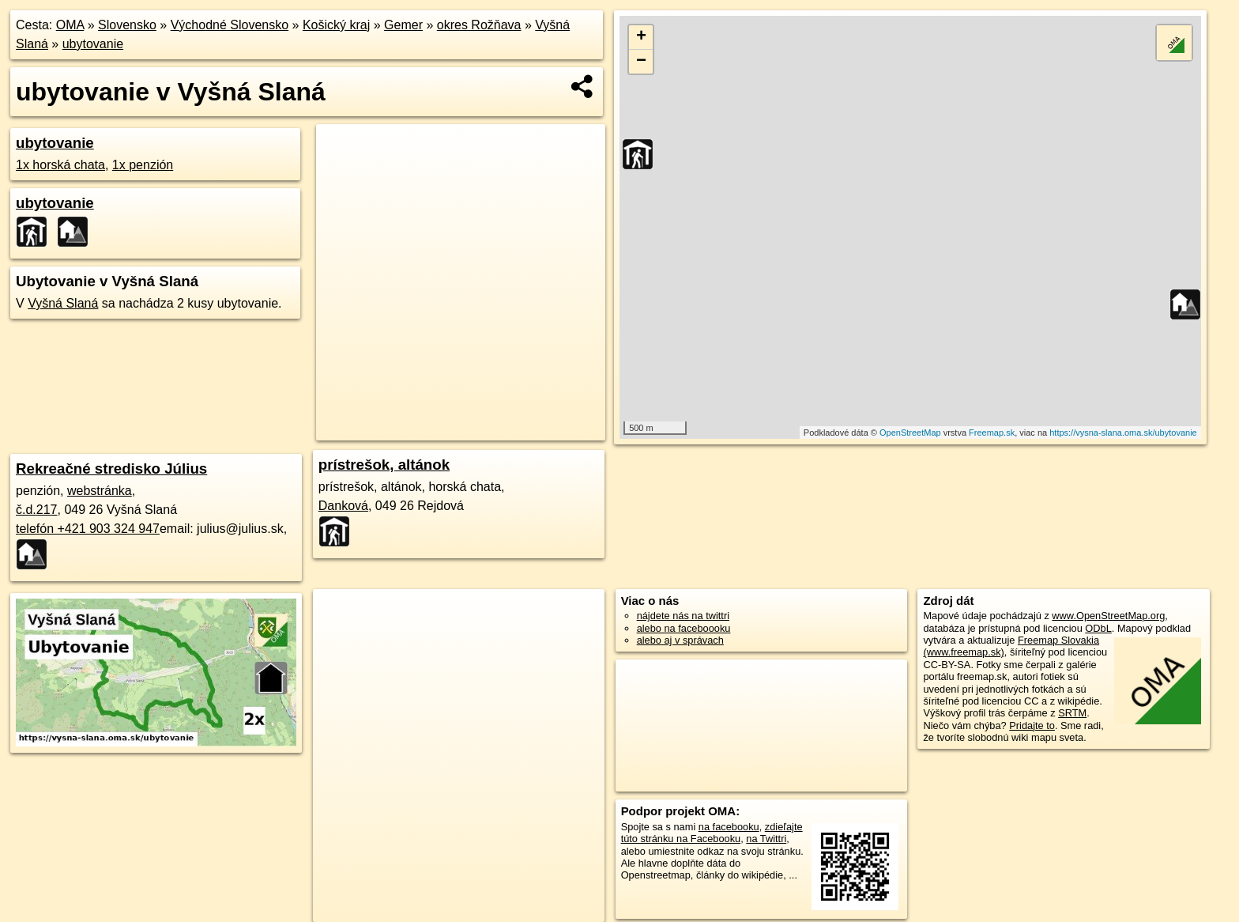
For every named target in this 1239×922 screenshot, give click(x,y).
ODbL (1098, 628)
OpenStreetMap (910, 432)
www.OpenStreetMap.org (1108, 616)
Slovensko (127, 25)
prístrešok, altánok (384, 464)
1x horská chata (60, 165)
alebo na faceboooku (684, 628)
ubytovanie (92, 44)
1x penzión (142, 165)
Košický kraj (336, 25)
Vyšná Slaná (63, 303)
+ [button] (641, 37)
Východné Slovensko (229, 25)
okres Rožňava (479, 25)
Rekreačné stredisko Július (111, 468)
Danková (343, 505)
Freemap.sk (992, 432)
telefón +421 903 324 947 (88, 528)
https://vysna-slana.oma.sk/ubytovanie (1122, 432)
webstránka (99, 490)
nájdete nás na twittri (683, 616)
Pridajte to (1032, 725)
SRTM (1072, 713)
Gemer (403, 25)
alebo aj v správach (680, 640)
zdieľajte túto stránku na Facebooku (712, 833)
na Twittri (766, 839)
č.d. (37, 509)
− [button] (641, 62)
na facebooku (729, 827)
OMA (70, 25)
